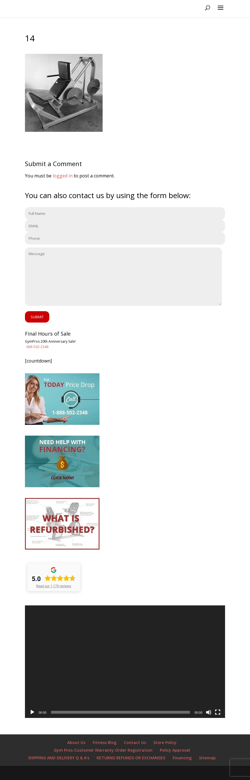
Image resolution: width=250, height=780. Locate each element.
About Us (76, 742)
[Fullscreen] (218, 712)
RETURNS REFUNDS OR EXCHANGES (131, 757)
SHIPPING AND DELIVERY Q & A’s (58, 757)
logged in (63, 176)
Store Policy (165, 742)
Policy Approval (175, 750)
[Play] (32, 712)
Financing (182, 757)
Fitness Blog (104, 742)
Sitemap (207, 757)
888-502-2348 (37, 346)
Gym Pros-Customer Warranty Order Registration (103, 750)
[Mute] (208, 712)
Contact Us (135, 742)
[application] (125, 661)
